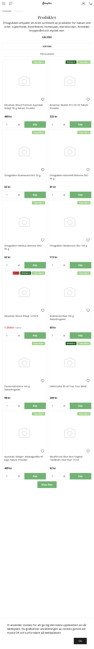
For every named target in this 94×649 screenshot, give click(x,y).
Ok (80, 641)
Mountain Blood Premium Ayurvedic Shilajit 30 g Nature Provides (23, 106)
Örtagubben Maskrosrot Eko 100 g (68, 245)
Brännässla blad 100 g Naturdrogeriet (62, 317)
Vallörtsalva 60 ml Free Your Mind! (68, 386)
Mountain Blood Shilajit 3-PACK (21, 315)
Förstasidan (7, 11)
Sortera (47, 46)
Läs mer (47, 36)
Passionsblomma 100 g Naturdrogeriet (17, 388)
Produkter (19, 11)
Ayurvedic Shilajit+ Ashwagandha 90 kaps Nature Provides (23, 458)
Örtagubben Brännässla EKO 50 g (22, 175)
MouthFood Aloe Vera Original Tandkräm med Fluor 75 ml (66, 458)
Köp (35, 124)
